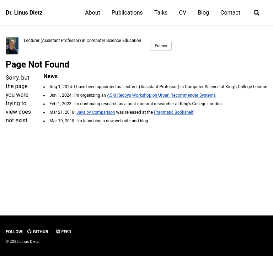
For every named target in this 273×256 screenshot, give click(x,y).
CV (183, 12)
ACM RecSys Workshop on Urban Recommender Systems (161, 95)
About (92, 12)
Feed (63, 231)
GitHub (37, 231)
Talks (161, 12)
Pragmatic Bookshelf (173, 112)
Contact (230, 12)
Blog (203, 12)
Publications (127, 12)
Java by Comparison (95, 112)
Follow (161, 45)
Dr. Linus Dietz (24, 12)
